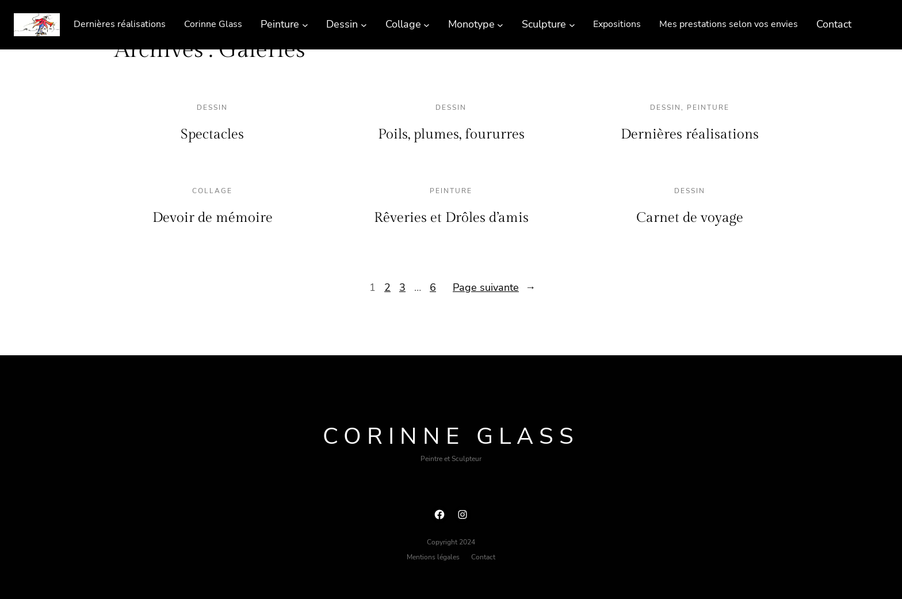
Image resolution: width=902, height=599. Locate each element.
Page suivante (494, 287)
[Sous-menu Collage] (426, 24)
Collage (212, 190)
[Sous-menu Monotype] (500, 24)
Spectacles (212, 134)
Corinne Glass (451, 436)
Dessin (212, 107)
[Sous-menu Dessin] (364, 24)
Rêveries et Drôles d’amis (451, 218)
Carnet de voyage (689, 218)
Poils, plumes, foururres (451, 134)
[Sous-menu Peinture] (305, 24)
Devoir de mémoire (212, 218)
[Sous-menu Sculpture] (572, 24)
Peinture (708, 107)
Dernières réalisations (690, 134)
